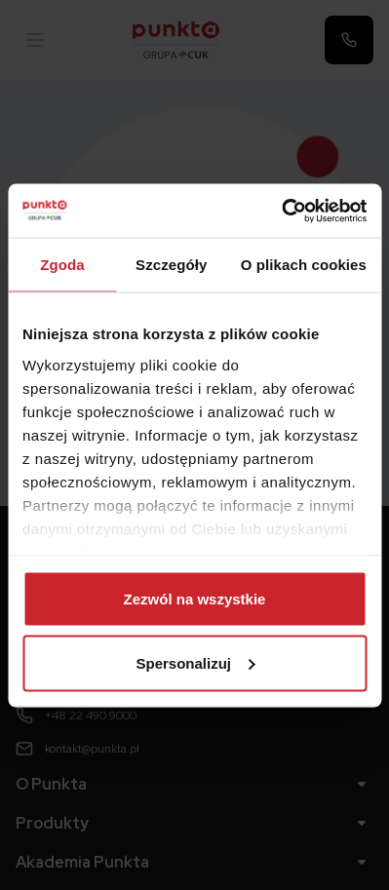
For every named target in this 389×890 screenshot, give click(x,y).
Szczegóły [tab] (171, 264)
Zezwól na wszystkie (195, 599)
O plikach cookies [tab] (304, 264)
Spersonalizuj (195, 662)
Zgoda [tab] (62, 264)
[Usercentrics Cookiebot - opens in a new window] (281, 210)
